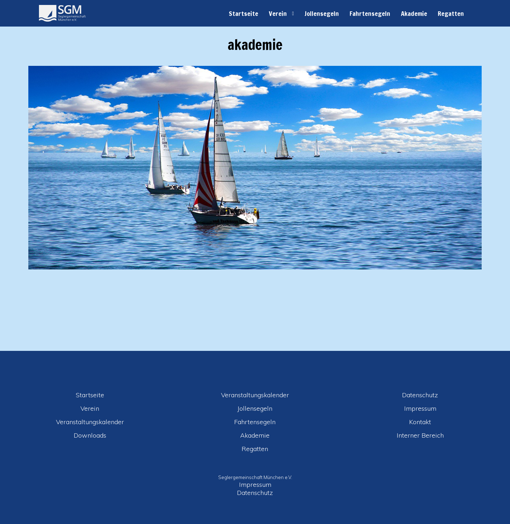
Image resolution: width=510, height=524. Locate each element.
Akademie (414, 13)
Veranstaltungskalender (90, 422)
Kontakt (420, 422)
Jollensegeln (322, 13)
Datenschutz (420, 395)
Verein (278, 13)
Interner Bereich (420, 435)
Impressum (420, 408)
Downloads (90, 435)
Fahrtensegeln (370, 13)
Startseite (243, 13)
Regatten (451, 13)
